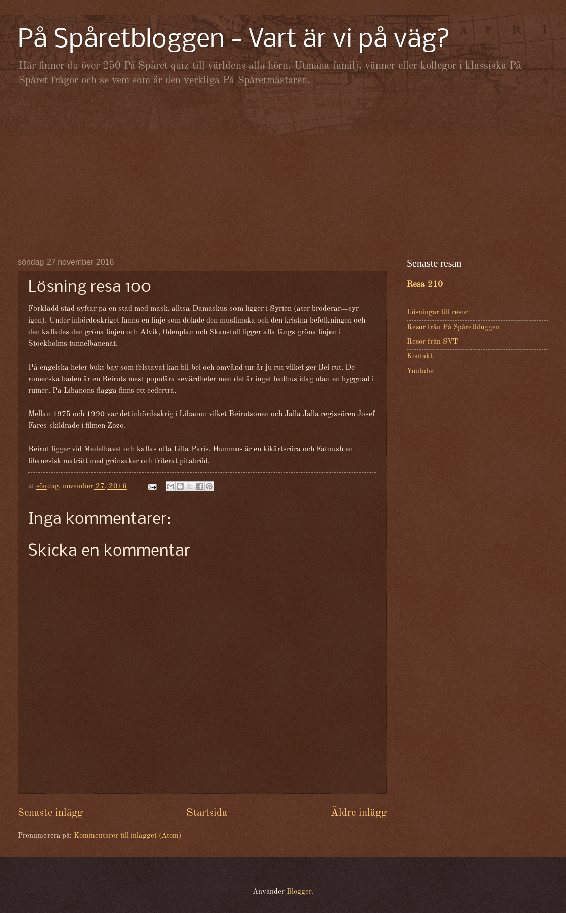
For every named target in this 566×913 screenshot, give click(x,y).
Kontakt (420, 356)
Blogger (299, 892)
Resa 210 (425, 284)
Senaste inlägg (50, 813)
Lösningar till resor (437, 312)
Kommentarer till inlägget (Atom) (127, 836)
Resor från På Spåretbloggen (453, 327)
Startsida (206, 813)
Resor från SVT (432, 342)
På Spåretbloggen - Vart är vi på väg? (234, 40)
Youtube (420, 371)
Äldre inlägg (359, 813)
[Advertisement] (283, 172)
